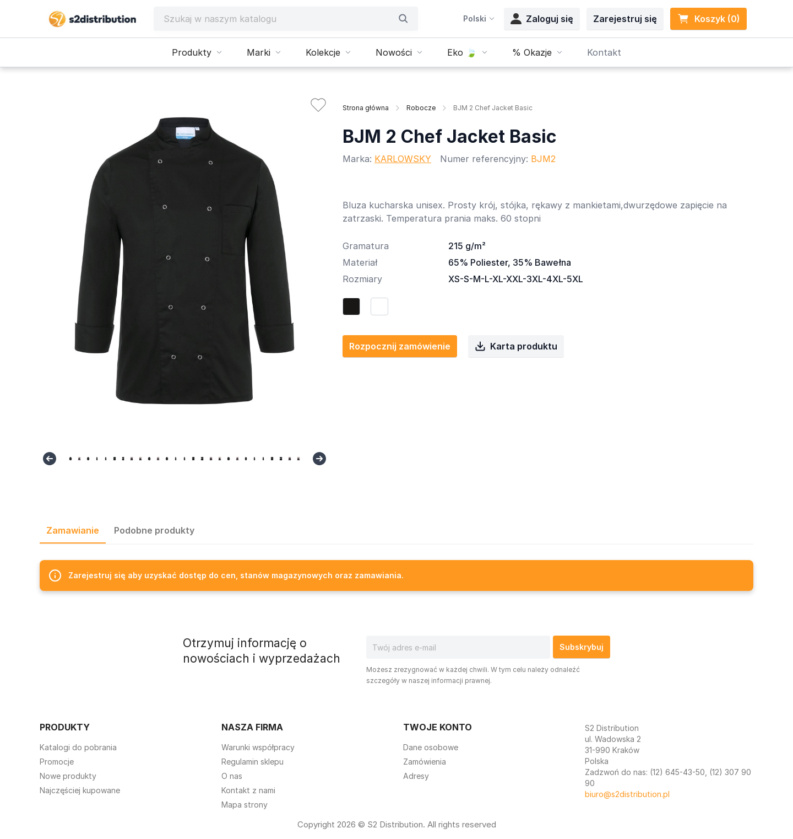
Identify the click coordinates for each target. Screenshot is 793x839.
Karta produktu (516, 346)
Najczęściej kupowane (80, 790)
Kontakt (604, 52)
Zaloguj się (541, 18)
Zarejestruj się (625, 18)
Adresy (416, 776)
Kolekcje (330, 52)
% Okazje (538, 52)
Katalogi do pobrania (78, 747)
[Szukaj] (277, 18)
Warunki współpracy (258, 747)
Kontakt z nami (248, 790)
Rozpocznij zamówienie (399, 346)
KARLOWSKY (402, 158)
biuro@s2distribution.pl (627, 794)
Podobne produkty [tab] (154, 530)
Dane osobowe (430, 747)
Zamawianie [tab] (72, 530)
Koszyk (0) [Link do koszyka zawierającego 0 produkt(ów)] (708, 18)
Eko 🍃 (468, 52)
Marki (265, 52)
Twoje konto (437, 727)
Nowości (400, 52)
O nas (231, 776)
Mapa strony (244, 804)
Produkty (198, 52)
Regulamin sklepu (252, 761)
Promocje (57, 761)
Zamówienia (424, 761)
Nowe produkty (68, 776)
